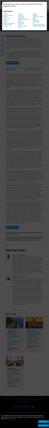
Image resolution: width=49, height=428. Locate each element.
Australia (5, 13)
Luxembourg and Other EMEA (23, 20)
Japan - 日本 (21, 16)
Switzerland (35, 20)
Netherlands (21, 22)
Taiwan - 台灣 (36, 22)
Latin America (21, 17)
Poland (19, 27)
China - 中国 (6, 19)
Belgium (5, 16)
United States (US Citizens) (39, 24)
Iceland (20, 13)
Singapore (35, 15)
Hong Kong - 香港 (7, 24)
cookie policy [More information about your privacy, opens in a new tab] (12, 418)
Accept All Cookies (43, 425)
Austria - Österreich (8, 15)
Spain (34, 17)
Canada (5, 17)
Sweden (35, 19)
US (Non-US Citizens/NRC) (39, 26)
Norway (20, 24)
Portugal (35, 13)
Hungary (5, 26)
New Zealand (21, 23)
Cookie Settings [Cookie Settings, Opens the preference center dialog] (43, 421)
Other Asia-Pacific (22, 26)
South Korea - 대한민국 (38, 16)
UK (33, 23)
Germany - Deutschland (8, 23)
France (5, 22)
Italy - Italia (20, 15)
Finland (5, 20)
